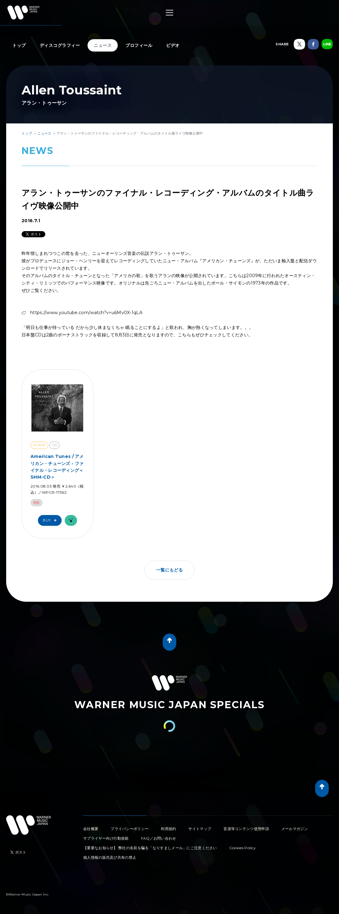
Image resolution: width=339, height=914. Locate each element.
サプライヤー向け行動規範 (106, 838)
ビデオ (173, 45)
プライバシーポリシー (130, 828)
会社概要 (90, 828)
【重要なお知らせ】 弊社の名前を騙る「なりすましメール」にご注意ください (150, 847)
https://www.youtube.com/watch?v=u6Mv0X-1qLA (86, 312)
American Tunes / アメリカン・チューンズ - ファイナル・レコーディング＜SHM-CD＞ (57, 467)
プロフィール (138, 45)
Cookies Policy (242, 847)
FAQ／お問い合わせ (158, 838)
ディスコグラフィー (60, 45)
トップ (19, 45)
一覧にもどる (169, 570)
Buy (51, 520)
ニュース (103, 45)
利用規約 (168, 828)
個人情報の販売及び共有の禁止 (109, 857)
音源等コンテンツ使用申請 (246, 828)
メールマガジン (294, 828)
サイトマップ (199, 828)
